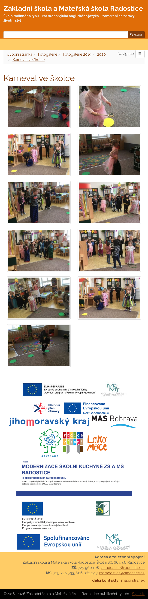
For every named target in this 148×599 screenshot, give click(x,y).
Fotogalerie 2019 (77, 54)
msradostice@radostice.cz (122, 573)
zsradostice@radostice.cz (123, 568)
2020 (101, 54)
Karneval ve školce (28, 59)
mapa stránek (133, 580)
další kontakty (105, 580)
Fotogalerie (47, 54)
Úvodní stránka (19, 54)
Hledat (136, 34)
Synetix (138, 594)
